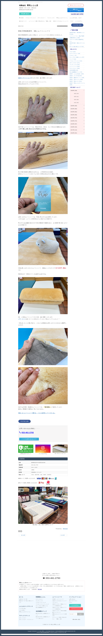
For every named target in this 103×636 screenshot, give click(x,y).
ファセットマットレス (41, 602)
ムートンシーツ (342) (75, 66)
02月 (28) (75, 99)
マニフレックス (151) (75, 64)
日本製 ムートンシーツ (58, 599)
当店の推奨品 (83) (74, 70)
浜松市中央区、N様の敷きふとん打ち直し (77, 33)
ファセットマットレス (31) (76, 60)
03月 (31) (75, 96)
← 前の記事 (22, 535)
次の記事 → (64, 535)
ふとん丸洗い (22, 610)
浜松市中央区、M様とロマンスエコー (77, 44)
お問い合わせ (21, 319)
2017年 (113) (74, 129)
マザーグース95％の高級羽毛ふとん (77, 40)
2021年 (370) (74, 117)
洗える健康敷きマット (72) (76, 72)
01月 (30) (75, 102)
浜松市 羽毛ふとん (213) (76, 81)
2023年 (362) (74, 111)
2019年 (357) (74, 123)
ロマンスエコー (39, 599)
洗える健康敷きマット (41, 607)
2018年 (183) (74, 126)
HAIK (65, 632)
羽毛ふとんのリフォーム (24, 611)
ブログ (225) (73, 51)
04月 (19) (75, 93)
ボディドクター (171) (75, 62)
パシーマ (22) (73, 59)
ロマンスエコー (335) (75, 68)
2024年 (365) (74, 108)
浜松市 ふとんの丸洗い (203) (77, 73)
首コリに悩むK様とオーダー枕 (76, 46)
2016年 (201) (74, 132)
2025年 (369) (74, 105)
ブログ (70, 602)
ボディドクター (22, 617)
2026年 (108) (74, 90)
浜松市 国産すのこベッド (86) (77, 77)
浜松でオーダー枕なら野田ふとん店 (40, 631)
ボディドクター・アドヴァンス (26, 619)
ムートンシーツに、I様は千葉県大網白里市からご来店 (77, 36)
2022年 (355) (74, 114)
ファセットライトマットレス (42, 604)
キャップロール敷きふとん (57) (77, 57)
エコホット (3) (73, 55)
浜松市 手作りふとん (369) (76, 79)
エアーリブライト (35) (75, 53)
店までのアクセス (73, 600)
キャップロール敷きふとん (42, 605)
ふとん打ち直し (22, 608)
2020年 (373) (74, 120)
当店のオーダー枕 (23, 599)
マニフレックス (39, 600)
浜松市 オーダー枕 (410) (76, 75)
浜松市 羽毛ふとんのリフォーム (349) (77, 84)
